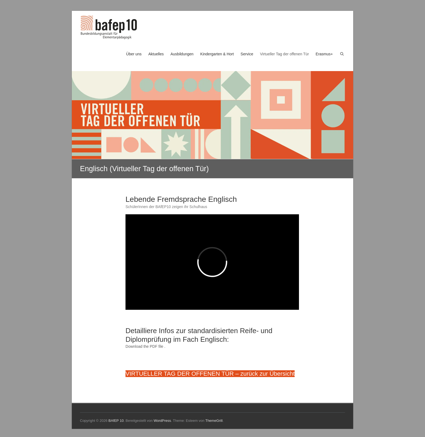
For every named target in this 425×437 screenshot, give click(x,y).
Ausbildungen (182, 54)
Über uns (133, 54)
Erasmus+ (324, 54)
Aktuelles (156, 54)
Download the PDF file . (145, 346)
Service (247, 54)
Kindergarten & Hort (217, 54)
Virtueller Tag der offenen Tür (284, 54)
